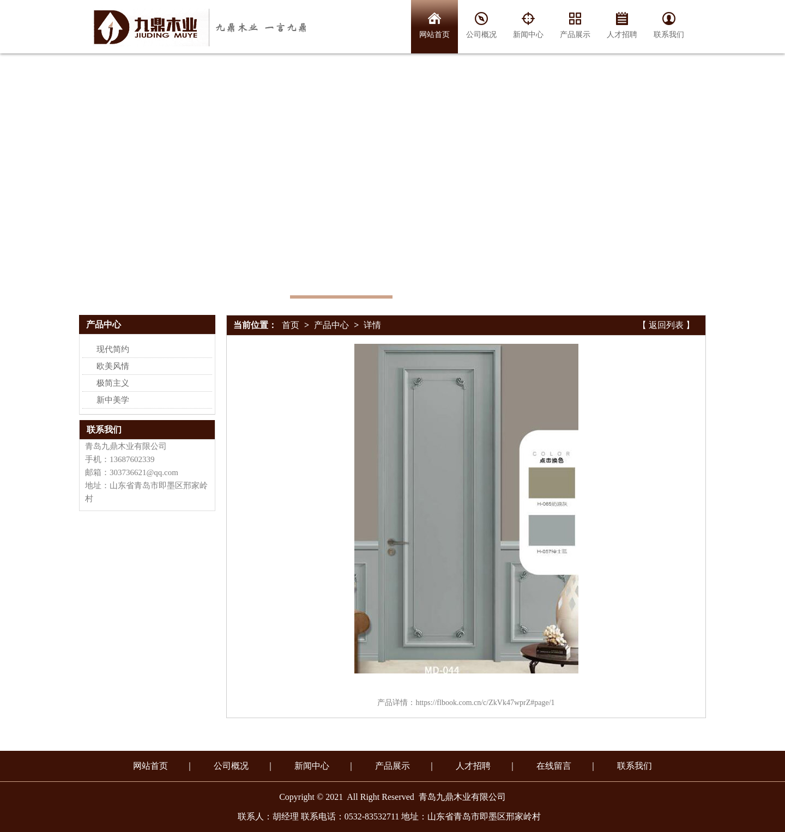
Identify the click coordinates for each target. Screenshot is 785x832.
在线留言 (553, 765)
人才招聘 (473, 765)
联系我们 (104, 429)
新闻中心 (311, 765)
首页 (290, 325)
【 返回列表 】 (666, 325)
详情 (372, 325)
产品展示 (392, 765)
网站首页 (150, 765)
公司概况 (231, 765)
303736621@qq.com (144, 472)
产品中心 (331, 325)
